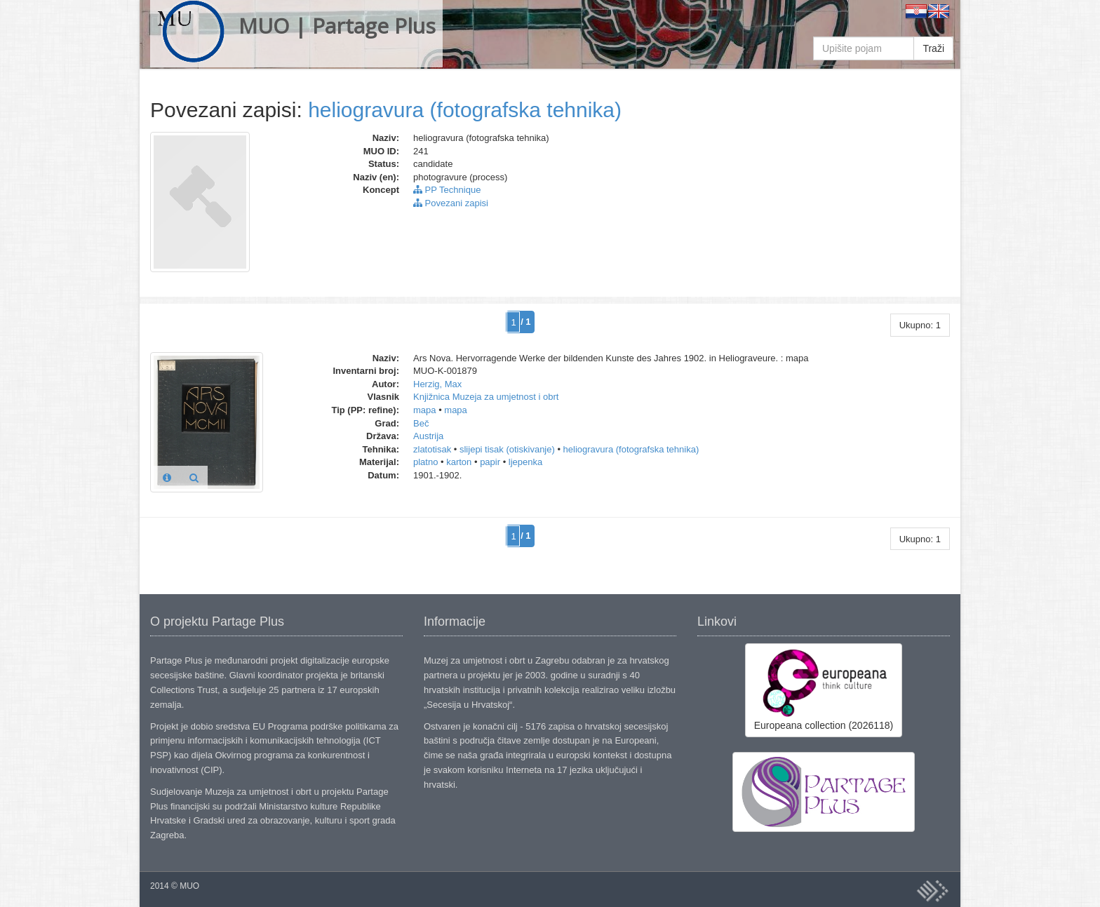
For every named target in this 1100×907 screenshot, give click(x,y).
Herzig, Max (437, 384)
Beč (421, 423)
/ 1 (525, 321)
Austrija (428, 436)
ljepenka (525, 462)
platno (425, 462)
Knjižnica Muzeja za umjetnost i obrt (485, 396)
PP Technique (447, 189)
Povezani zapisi (450, 203)
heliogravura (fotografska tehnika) (465, 109)
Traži (933, 48)
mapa (424, 410)
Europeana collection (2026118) (823, 689)
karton (458, 462)
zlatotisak (432, 449)
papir (490, 462)
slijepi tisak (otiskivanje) (507, 449)
